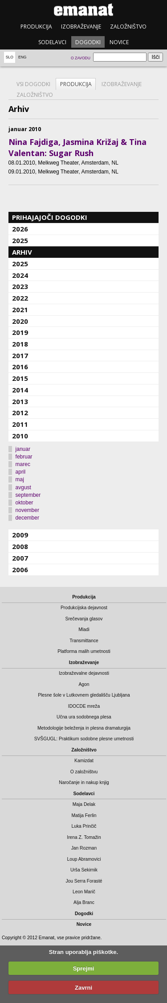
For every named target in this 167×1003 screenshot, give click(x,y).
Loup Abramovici (84, 859)
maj (20, 479)
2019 (20, 332)
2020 (20, 321)
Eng (22, 57)
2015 (20, 378)
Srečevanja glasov (84, 618)
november (27, 510)
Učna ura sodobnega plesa (84, 716)
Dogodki (88, 42)
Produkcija (36, 26)
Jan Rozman (84, 848)
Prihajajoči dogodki (49, 217)
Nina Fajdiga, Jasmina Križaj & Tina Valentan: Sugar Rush (77, 147)
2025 (20, 240)
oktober (24, 502)
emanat (83, 9)
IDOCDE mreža (84, 706)
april (21, 472)
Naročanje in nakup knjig (84, 782)
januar (23, 449)
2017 (20, 355)
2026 (20, 228)
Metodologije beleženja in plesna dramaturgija (83, 728)
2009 (20, 534)
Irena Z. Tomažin (84, 837)
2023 (20, 286)
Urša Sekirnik (84, 869)
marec (23, 464)
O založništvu (84, 771)
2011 (20, 424)
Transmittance (83, 640)
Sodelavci (52, 42)
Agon (83, 684)
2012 (20, 412)
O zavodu (80, 58)
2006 (20, 569)
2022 (20, 297)
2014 (20, 389)
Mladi (84, 629)
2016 (20, 366)
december (27, 518)
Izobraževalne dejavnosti (84, 673)
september (28, 495)
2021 (20, 309)
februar (24, 457)
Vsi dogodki (33, 84)
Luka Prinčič (84, 826)
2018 (20, 343)
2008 (20, 546)
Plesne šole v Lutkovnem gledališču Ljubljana (84, 695)
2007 (20, 557)
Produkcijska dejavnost (84, 607)
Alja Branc (83, 902)
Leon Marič (84, 891)
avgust (23, 487)
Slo (9, 57)
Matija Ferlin (84, 815)
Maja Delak (84, 804)
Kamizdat (84, 760)
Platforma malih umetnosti (83, 651)
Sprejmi (83, 968)
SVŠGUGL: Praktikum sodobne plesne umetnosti (84, 738)
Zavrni (83, 987)
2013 (20, 401)
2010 (20, 435)
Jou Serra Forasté (83, 881)
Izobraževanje (81, 26)
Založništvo (128, 26)
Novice (119, 42)
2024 (20, 275)
